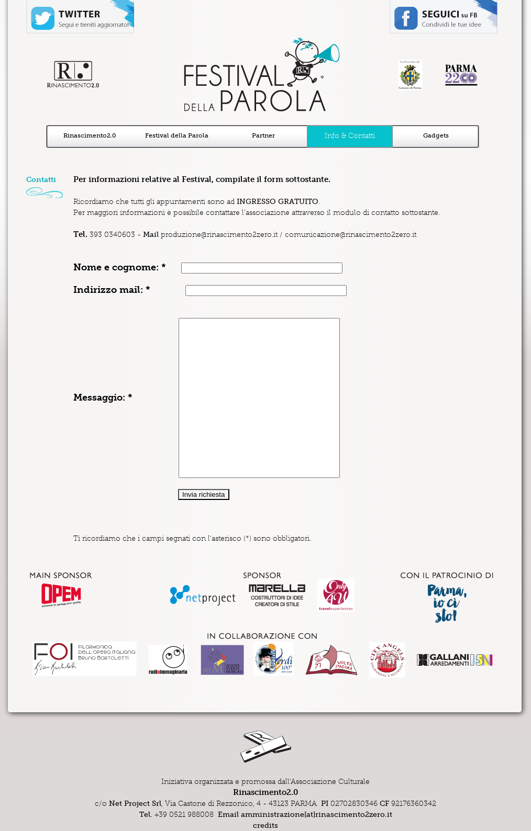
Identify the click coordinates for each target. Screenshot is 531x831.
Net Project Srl (135, 803)
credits (265, 825)
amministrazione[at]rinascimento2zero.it (316, 814)
